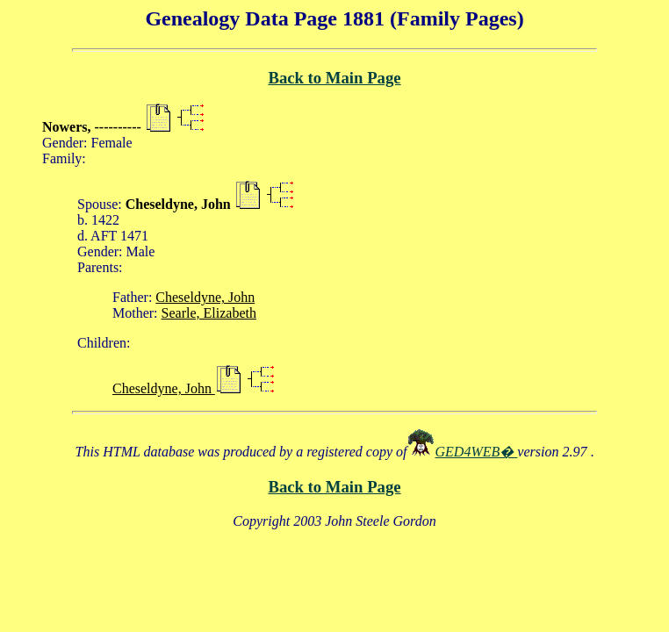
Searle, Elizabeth (209, 312)
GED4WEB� (476, 451)
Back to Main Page (334, 77)
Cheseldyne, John (205, 297)
